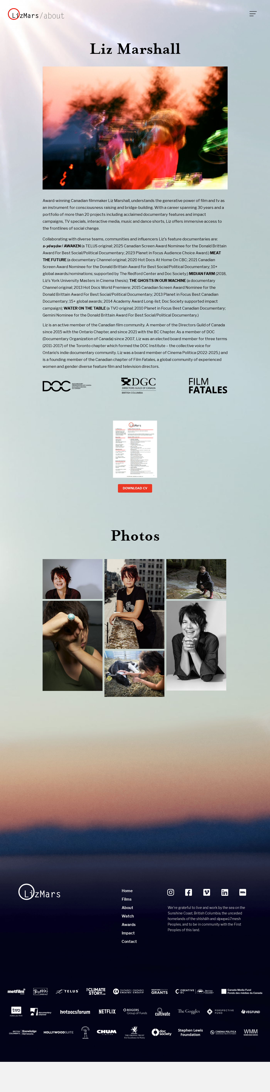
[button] (170, 922)
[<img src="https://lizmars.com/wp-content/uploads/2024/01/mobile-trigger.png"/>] (243, 14)
